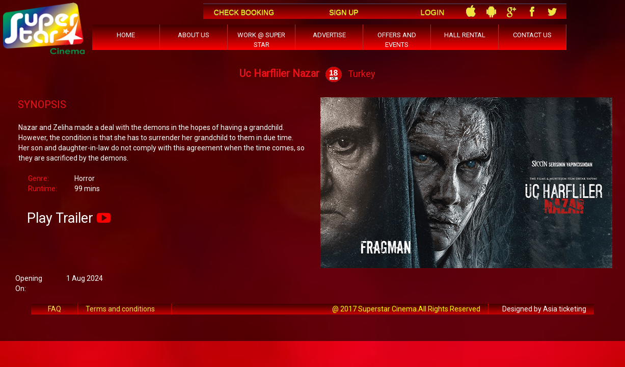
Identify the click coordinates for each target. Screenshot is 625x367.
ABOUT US (193, 35)
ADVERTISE (329, 35)
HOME (126, 35)
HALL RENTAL (464, 35)
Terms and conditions (120, 309)
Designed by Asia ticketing (544, 309)
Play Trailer (60, 218)
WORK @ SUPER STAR (261, 39)
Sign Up (344, 12)
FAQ (54, 309)
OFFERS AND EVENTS (396, 39)
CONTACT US (532, 35)
